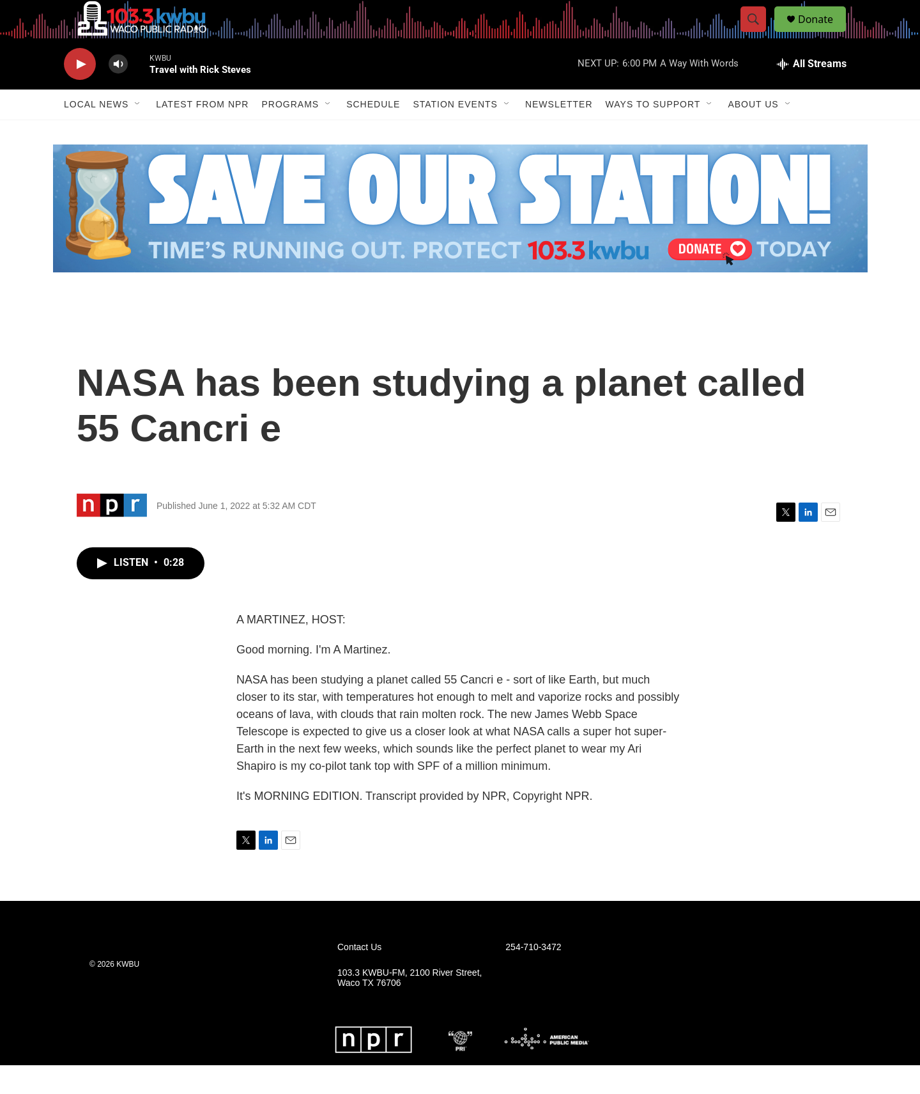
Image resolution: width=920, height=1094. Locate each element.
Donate (823, 33)
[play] (80, 93)
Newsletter (559, 133)
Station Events (455, 133)
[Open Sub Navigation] (138, 133)
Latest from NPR (202, 133)
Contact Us (359, 976)
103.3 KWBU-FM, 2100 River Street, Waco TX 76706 (409, 1007)
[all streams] (811, 92)
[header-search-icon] (759, 34)
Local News (96, 133)
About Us (753, 133)
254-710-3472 (533, 976)
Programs (290, 133)
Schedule (373, 133)
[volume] (118, 93)
